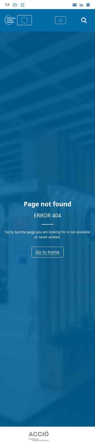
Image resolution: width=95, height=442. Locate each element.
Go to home (47, 252)
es (22, 4)
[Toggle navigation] (60, 20)
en (15, 4)
